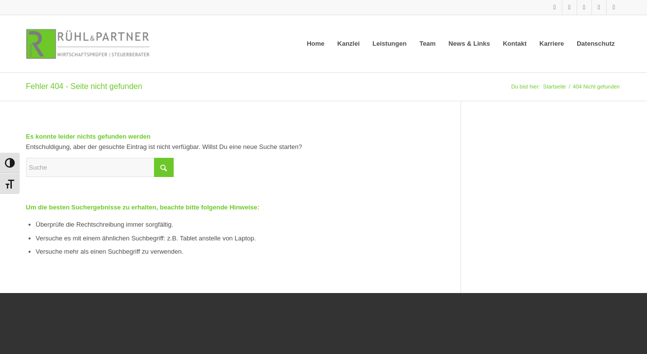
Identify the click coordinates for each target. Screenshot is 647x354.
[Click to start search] (164, 167)
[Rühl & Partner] (88, 43)
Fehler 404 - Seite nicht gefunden (84, 86)
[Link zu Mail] (614, 7)
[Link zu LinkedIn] (555, 7)
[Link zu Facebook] (584, 7)
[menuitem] (315, 43)
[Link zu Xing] (569, 7)
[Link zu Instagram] (599, 7)
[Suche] (100, 167)
